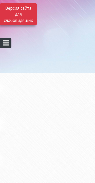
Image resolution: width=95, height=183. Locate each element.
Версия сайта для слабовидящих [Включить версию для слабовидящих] (18, 14)
